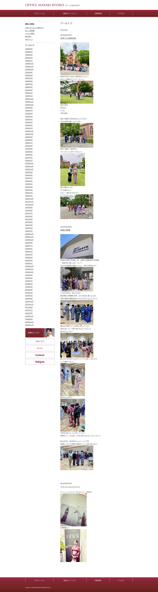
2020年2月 (29, 260)
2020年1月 (29, 263)
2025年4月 (29, 87)
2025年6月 (29, 81)
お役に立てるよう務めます (34, 28)
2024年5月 (29, 116)
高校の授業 (65, 230)
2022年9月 (29, 172)
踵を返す (28, 36)
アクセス (121, 580)
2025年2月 (29, 93)
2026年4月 (29, 52)
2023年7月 (29, 143)
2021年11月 (29, 202)
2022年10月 (29, 169)
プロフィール (39, 580)
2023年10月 (29, 134)
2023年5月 (29, 149)
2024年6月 (29, 113)
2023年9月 (29, 137)
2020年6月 (29, 249)
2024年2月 (29, 125)
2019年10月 (29, 272)
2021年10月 (29, 205)
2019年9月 (29, 275)
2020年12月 (29, 234)
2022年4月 (29, 187)
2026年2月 (29, 58)
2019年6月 (29, 284)
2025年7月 (29, 78)
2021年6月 (29, 216)
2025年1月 (29, 96)
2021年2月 (29, 228)
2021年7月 (29, 213)
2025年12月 (29, 63)
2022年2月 (29, 193)
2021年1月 (29, 231)
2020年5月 (29, 251)
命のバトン (29, 39)
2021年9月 (29, 207)
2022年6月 (29, 181)
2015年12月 (29, 322)
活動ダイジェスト (69, 580)
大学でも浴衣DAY (68, 38)
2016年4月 (29, 319)
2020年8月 (29, 243)
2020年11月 (29, 237)
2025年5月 (29, 84)
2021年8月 (29, 210)
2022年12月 (29, 163)
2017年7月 (29, 310)
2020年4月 (29, 254)
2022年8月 (29, 175)
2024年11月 (29, 102)
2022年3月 (29, 190)
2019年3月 (29, 293)
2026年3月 (29, 55)
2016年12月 (29, 316)
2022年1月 (29, 196)
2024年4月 (29, 119)
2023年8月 (29, 140)
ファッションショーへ (70, 487)
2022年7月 (29, 178)
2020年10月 (29, 240)
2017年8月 (29, 307)
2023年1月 (29, 160)
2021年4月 (29, 222)
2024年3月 (29, 122)
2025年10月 (29, 69)
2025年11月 (29, 66)
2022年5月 (29, 184)
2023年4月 (29, 152)
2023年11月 (29, 131)
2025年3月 (29, 90)
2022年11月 (29, 166)
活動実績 (98, 580)
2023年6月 (29, 146)
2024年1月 (29, 128)
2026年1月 (29, 61)
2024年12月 (29, 99)
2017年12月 (29, 301)
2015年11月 (29, 325)
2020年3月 (29, 257)
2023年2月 (29, 157)
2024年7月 (29, 110)
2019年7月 (29, 281)
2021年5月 (29, 219)
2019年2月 (29, 295)
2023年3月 (29, 155)
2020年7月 (29, 246)
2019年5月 (29, 287)
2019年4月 (29, 290)
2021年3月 (29, 225)
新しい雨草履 (29, 31)
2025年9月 (29, 72)
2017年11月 (29, 304)
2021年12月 (29, 199)
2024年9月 (29, 108)
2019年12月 (29, 266)
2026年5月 (29, 49)
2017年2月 (29, 313)
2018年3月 (29, 298)
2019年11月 (29, 269)
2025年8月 (29, 75)
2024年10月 (29, 105)
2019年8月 (29, 278)
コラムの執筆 (29, 33)
